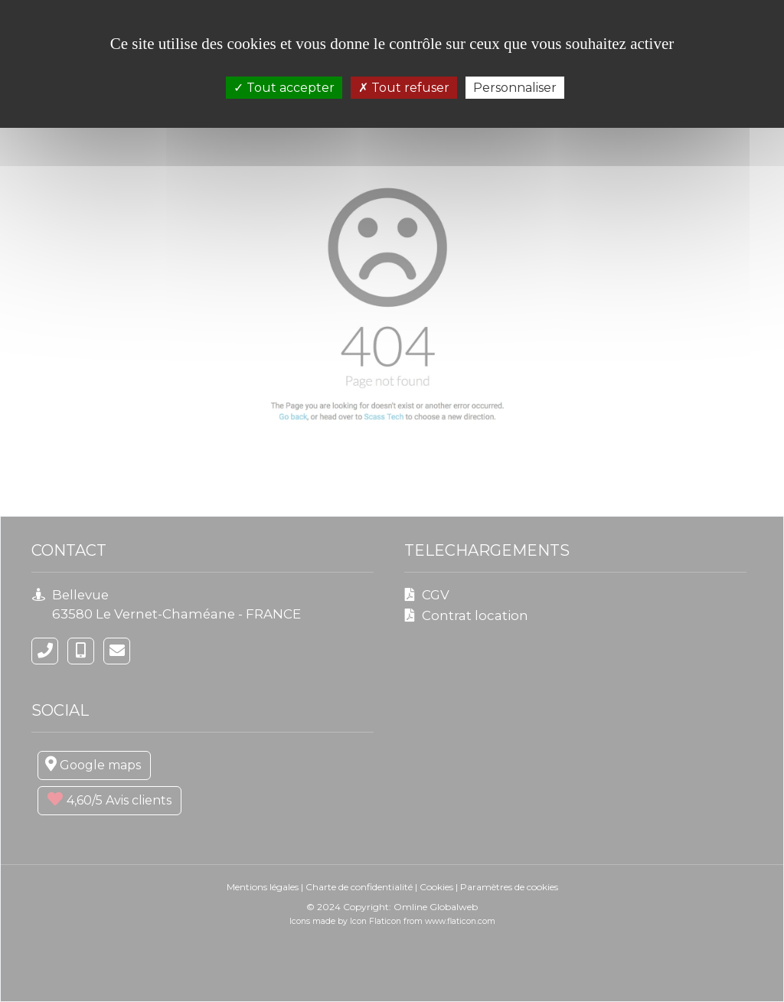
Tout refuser (403, 87)
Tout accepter (284, 87)
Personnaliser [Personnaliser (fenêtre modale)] (515, 87)
